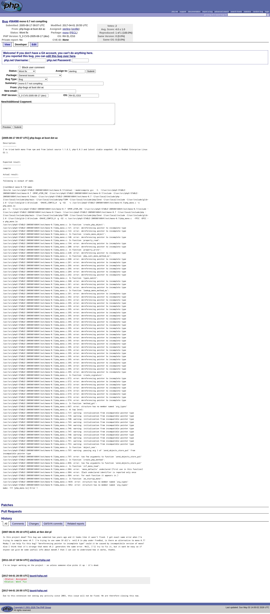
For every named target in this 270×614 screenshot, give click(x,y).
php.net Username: (16, 60)
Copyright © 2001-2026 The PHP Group (32, 608)
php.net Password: (59, 60)
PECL (73, 32)
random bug (258, 12)
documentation (194, 12)
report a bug (207, 12)
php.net (175, 12)
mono (66, 32)
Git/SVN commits (53, 523)
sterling (66, 29)
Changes (34, 523)
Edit (34, 44)
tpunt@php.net (38, 575)
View (7, 44)
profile (75, 29)
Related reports (75, 523)
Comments (18, 523)
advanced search (222, 12)
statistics (247, 12)
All (5, 523)
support (183, 12)
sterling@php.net (40, 560)
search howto (236, 12)
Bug (5, 21)
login (267, 12)
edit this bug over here (60, 56)
